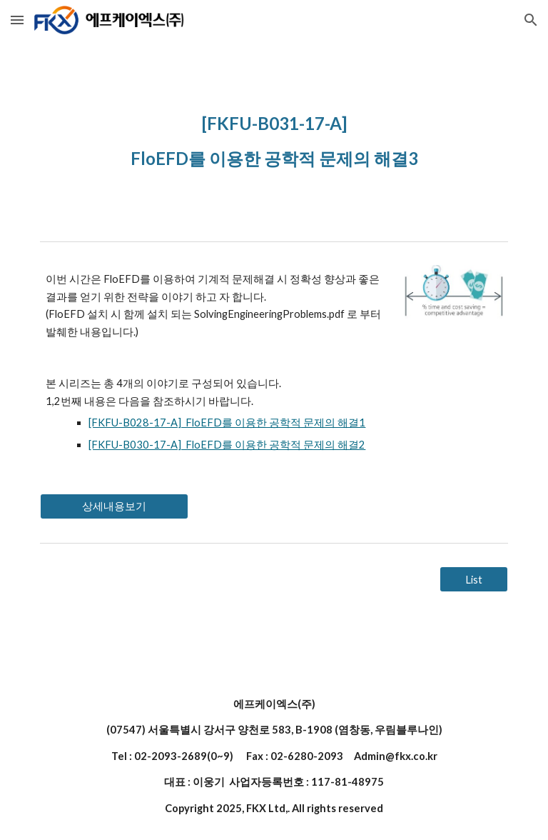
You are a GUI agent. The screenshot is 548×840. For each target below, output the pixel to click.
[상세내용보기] (114, 506)
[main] (273, 137)
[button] (17, 19)
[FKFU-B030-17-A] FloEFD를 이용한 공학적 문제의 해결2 (226, 445)
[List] (473, 579)
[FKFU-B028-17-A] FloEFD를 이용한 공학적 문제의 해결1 (226, 422)
